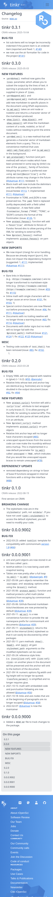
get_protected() (16, 157)
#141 (21, 55)
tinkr (15, 5)
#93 (28, 379)
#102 (41, 350)
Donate (15, 830)
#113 (24, 190)
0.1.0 (6, 772)
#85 (36, 436)
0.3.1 (6, 739)
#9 (45, 576)
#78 (39, 460)
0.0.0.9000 (9, 786)
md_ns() (24, 614)
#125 (27, 336)
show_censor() (14, 123)
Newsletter (17, 887)
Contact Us (17, 835)
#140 (38, 49)
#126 (29, 218)
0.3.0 (6, 744)
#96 (45, 309)
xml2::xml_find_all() (19, 150)
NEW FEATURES (13, 748)
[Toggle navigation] (47, 4)
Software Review (20, 817)
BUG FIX (9, 758)
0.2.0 (6, 767)
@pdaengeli (36, 576)
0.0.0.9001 (9, 782)
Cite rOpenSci (18, 891)
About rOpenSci (20, 813)
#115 (12, 292)
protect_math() (28, 591)
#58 (38, 702)
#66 (13, 547)
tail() (24, 645)
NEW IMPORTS (13, 753)
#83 (31, 350)
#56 (29, 692)
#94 (17, 392)
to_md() (24, 577)
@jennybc (36, 379)
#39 (21, 600)
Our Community (19, 843)
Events (14, 852)
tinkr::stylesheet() (33, 516)
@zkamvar (12, 180)
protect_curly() (21, 403)
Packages (16, 869)
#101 (39, 299)
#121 (44, 333)
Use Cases (17, 874)
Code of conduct (20, 861)
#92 (8, 392)
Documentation (19, 883)
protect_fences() (21, 222)
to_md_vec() (13, 109)
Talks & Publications (22, 878)
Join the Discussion (22, 857)
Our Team (16, 821)
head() (10, 645)
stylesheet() (27, 628)
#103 (9, 302)
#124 (9, 336)
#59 (48, 289)
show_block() (29, 120)
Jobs (13, 826)
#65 (44, 319)
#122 (21, 336)
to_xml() (40, 450)
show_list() (13, 120)
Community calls (20, 848)
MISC (8, 763)
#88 (9, 480)
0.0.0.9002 (9, 777)
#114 (9, 323)
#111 (21, 180)
